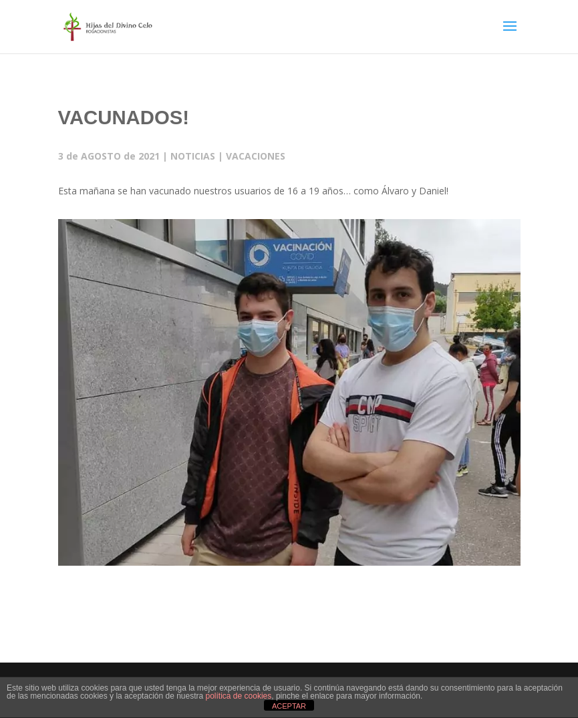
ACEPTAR (289, 706)
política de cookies (239, 696)
